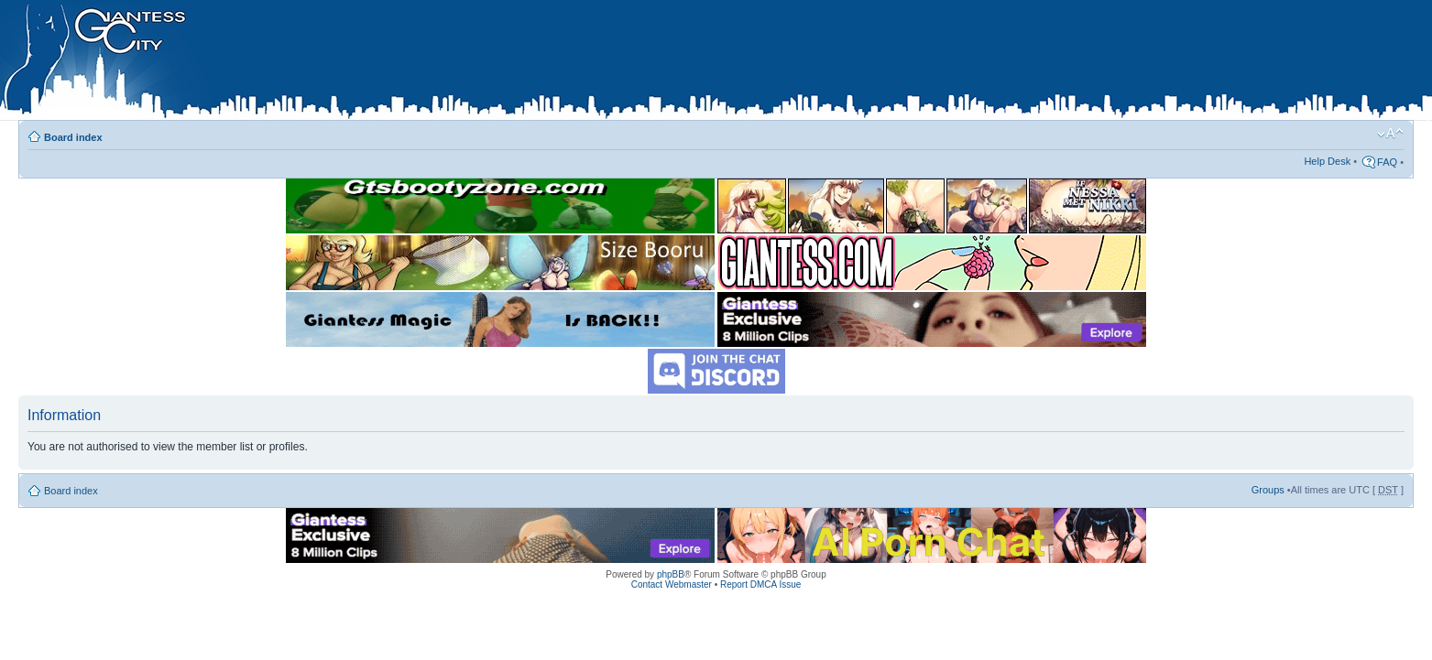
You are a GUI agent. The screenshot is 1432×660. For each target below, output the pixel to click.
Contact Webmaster (671, 584)
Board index (73, 137)
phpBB (670, 574)
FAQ (1387, 162)
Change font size (1390, 133)
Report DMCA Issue (760, 584)
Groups (1268, 489)
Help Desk (1327, 161)
